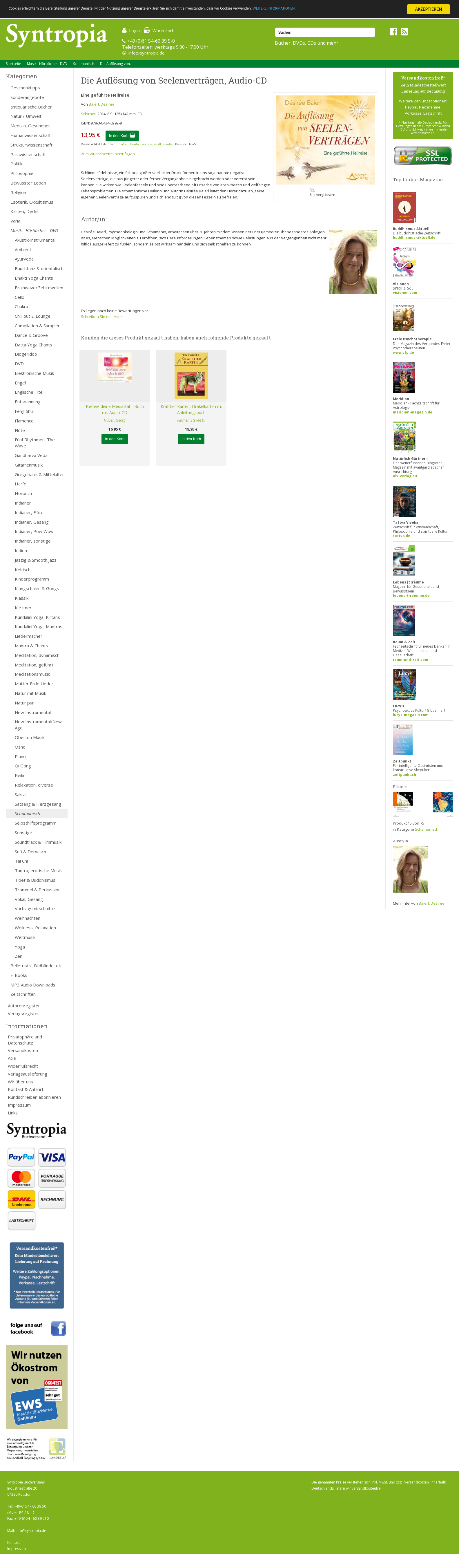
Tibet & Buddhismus (35, 880)
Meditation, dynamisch (37, 655)
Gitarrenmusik (29, 465)
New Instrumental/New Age (38, 725)
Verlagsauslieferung (27, 1074)
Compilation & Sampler (37, 325)
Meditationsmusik (32, 674)
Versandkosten (23, 1050)
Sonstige (23, 832)
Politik (16, 164)
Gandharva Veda (31, 455)
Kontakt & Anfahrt (25, 1089)
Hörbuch (23, 493)
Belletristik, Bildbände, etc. (36, 965)
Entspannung (28, 401)
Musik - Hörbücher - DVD (47, 63)
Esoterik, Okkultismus (31, 202)
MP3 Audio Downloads (32, 985)
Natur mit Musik (30, 693)
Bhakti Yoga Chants (34, 278)
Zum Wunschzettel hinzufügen (108, 153)
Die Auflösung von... (116, 63)
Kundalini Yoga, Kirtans (37, 617)
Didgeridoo (26, 354)
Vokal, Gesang (29, 899)
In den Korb (122, 135)
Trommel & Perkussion (38, 889)
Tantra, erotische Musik (38, 870)
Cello (19, 297)
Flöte (20, 430)
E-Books (18, 975)
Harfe (20, 484)
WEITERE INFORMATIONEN (348, 9)
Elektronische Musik (34, 373)
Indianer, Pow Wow (34, 531)
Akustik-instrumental (35, 240)
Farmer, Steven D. (191, 420)
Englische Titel (29, 392)
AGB (12, 1058)
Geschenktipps (25, 88)
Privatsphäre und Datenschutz (25, 1040)
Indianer (23, 503)
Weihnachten (27, 918)
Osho (20, 747)
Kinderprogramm (32, 579)
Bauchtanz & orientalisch (39, 268)
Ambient (23, 249)
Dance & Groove (31, 335)
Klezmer (23, 607)
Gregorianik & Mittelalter (39, 474)
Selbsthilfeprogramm (36, 823)
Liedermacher (28, 636)
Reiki (19, 775)
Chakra (21, 306)
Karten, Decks (24, 211)
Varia (15, 221)
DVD (19, 363)
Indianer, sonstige (33, 541)
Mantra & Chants (31, 645)
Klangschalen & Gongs (37, 588)
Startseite (13, 63)
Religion (18, 192)
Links (13, 1113)
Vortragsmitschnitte (35, 908)
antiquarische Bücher (31, 107)
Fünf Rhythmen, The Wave (35, 443)
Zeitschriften (23, 994)
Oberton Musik (29, 737)
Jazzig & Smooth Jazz (36, 560)
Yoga (20, 947)
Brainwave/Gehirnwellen (39, 287)
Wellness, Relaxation (35, 927)
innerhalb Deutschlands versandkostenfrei (144, 144)
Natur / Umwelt (25, 116)
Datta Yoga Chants (33, 345)
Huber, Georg (115, 420)
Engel (20, 383)
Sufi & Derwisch (30, 851)
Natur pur (24, 703)
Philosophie (21, 173)
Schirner (88, 113)
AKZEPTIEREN (428, 9)
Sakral (20, 794)
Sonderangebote (27, 97)
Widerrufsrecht (23, 1066)
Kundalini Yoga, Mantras (38, 626)
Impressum (19, 1105)
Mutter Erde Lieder (34, 683)
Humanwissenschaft (30, 135)
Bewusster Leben (28, 183)
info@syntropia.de (146, 53)
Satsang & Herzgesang (38, 804)
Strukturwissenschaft (31, 145)
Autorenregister (24, 1006)
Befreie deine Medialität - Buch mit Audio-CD (115, 409)
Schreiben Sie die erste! (102, 316)
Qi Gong (23, 766)
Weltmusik (25, 937)
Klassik (21, 598)
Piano (20, 756)
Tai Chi (21, 861)
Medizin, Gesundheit (30, 126)
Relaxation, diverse (34, 785)
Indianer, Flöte (29, 512)
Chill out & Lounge (32, 316)
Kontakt (13, 1542)
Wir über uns (20, 1082)
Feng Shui (24, 411)
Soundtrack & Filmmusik (38, 842)
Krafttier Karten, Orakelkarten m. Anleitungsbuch (191, 409)
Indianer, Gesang (32, 522)
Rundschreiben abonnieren (34, 1097)
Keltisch (22, 569)
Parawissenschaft (28, 154)
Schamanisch (83, 63)
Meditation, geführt (34, 665)
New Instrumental (33, 712)
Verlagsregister (23, 1013)
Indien (21, 550)
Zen (18, 956)
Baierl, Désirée (102, 104)
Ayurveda (24, 259)
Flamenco (24, 421)
